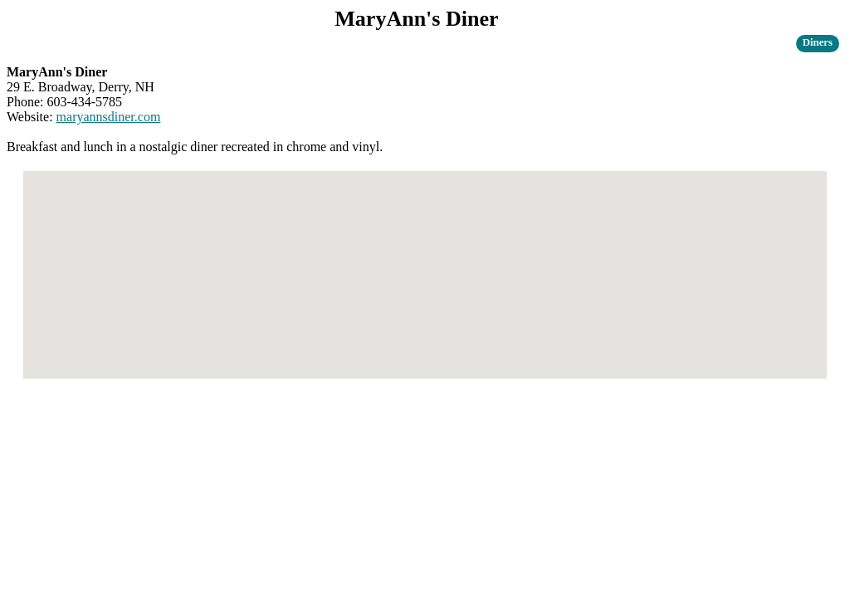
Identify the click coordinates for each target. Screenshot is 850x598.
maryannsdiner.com (108, 117)
